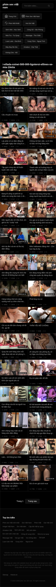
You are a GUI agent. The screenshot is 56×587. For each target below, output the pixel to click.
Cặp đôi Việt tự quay (36, 526)
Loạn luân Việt (8, 542)
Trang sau (32, 501)
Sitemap (5, 575)
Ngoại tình (29, 542)
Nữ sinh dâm (31, 530)
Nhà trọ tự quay (43, 534)
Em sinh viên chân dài (11, 534)
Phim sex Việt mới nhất (11, 523)
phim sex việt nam (11, 6)
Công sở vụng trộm (28, 534)
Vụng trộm (19, 542)
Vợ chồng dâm (31, 538)
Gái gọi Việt (19, 538)
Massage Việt (7, 538)
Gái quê (42, 538)
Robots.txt (14, 575)
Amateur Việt (7, 530)
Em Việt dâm (21, 526)
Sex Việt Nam (27, 523)
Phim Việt (37, 523)
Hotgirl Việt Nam (8, 526)
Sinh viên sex (19, 530)
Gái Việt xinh (48, 523)
